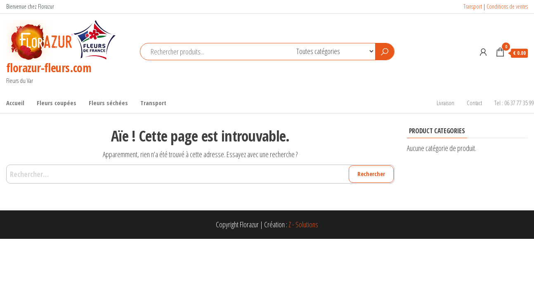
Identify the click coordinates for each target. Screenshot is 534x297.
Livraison (445, 103)
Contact (474, 103)
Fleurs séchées (108, 103)
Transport (472, 6)
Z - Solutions (303, 224)
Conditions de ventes (507, 6)
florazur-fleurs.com (48, 67)
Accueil (15, 103)
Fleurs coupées (56, 103)
